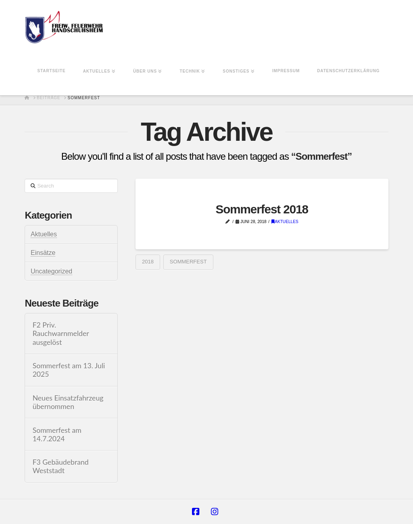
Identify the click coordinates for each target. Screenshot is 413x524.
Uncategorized (51, 271)
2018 (148, 262)
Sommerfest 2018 (261, 209)
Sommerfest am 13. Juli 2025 (69, 369)
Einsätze (43, 252)
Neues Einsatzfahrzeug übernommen (68, 402)
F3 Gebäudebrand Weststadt (61, 466)
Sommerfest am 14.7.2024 (57, 434)
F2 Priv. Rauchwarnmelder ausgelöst (61, 333)
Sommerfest (188, 262)
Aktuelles (284, 221)
